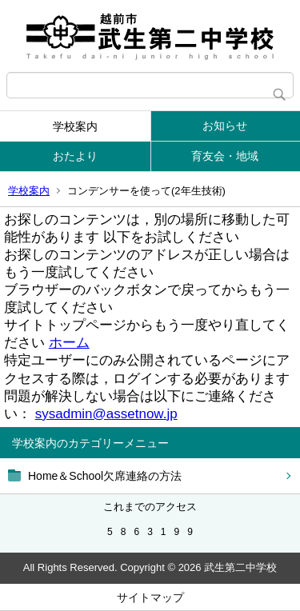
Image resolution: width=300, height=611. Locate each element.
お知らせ (224, 125)
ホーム (69, 342)
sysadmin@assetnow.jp (106, 413)
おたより (75, 156)
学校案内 (75, 126)
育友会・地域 (224, 156)
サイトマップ (150, 597)
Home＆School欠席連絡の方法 (105, 475)
